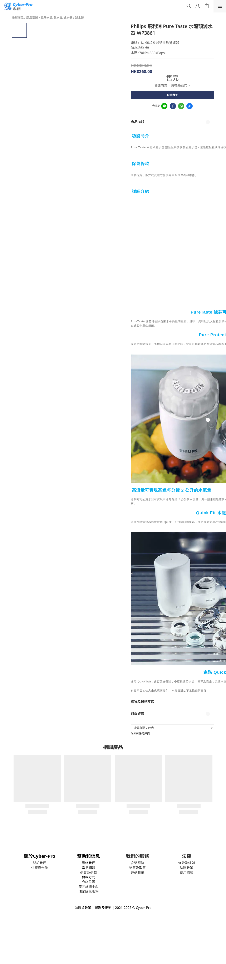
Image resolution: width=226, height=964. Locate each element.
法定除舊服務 (88, 891)
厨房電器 (32, 18)
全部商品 (18, 18)
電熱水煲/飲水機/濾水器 (56, 18)
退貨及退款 (88, 872)
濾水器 (79, 18)
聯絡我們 (172, 95)
